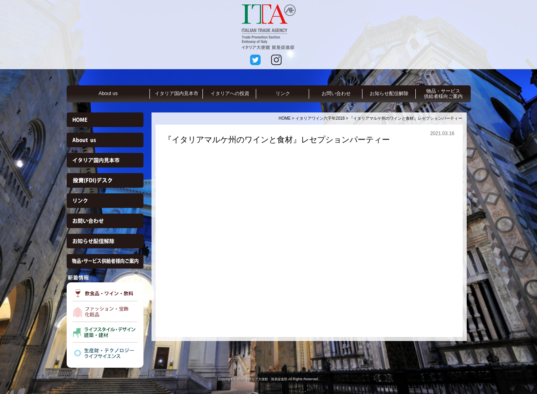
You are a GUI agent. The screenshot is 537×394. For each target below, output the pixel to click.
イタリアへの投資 (230, 93)
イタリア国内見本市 (176, 93)
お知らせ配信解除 (389, 93)
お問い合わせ (336, 93)
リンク (283, 93)
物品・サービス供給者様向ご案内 (443, 93)
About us (108, 93)
